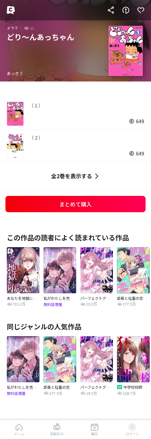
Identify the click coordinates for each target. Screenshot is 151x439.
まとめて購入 (75, 204)
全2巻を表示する (75, 176)
